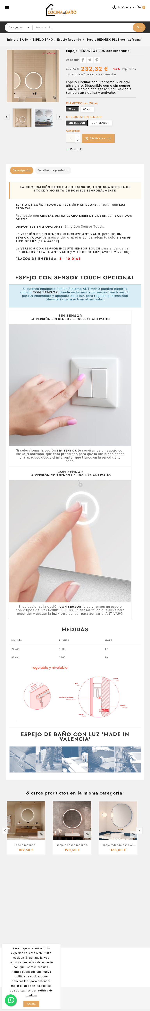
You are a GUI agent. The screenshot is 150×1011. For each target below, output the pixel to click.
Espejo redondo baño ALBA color (123, 845)
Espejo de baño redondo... (72, 845)
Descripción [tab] (23, 170)
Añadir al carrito (99, 138)
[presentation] (7, 117)
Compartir (83, 60)
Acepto (31, 1004)
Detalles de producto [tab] (58, 170)
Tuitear (90, 60)
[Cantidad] (70, 138)
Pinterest (97, 60)
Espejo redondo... (26, 845)
